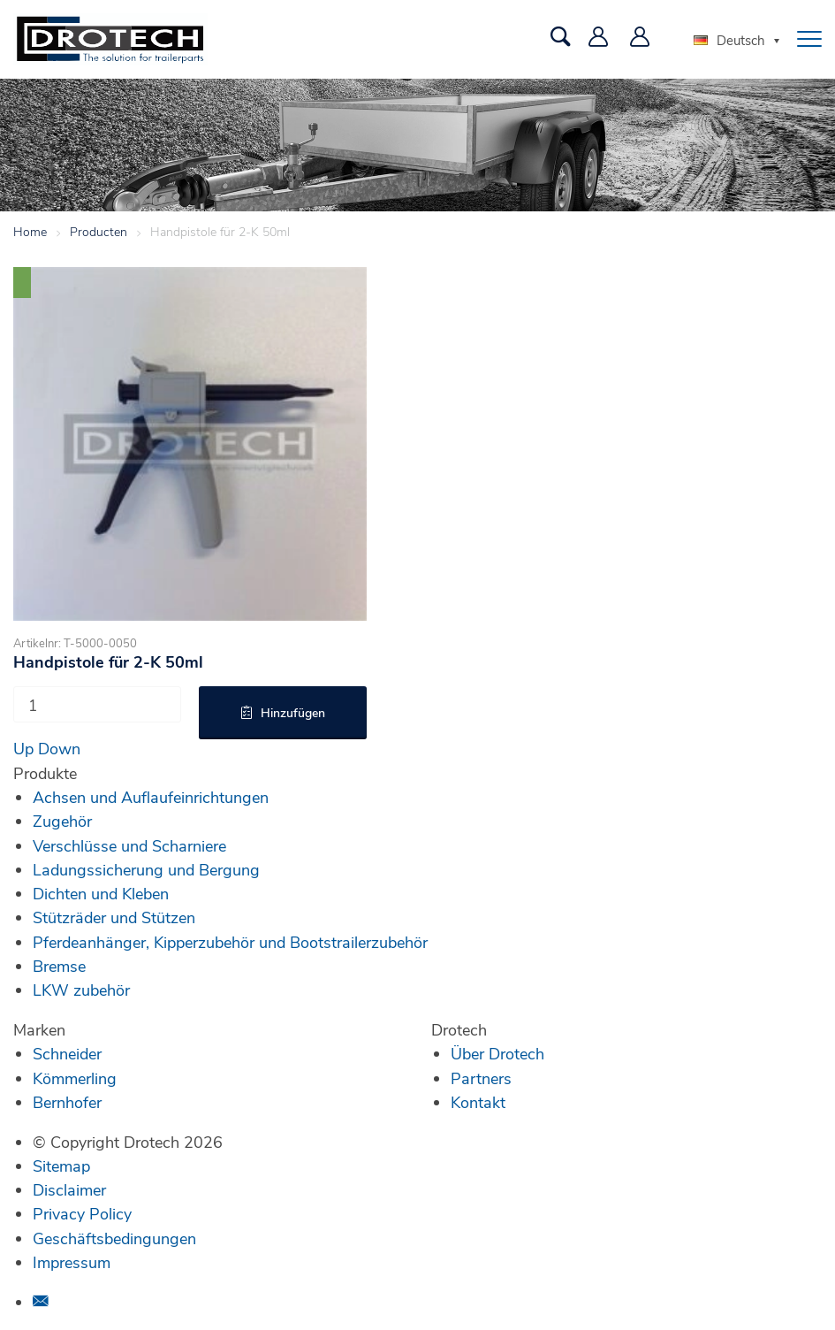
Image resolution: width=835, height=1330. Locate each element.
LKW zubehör (81, 989)
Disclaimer (69, 1189)
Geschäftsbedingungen (114, 1238)
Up (23, 748)
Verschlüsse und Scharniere (129, 845)
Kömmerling (75, 1078)
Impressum (71, 1262)
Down (59, 748)
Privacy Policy (82, 1213)
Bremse (59, 965)
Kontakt (478, 1101)
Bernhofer (67, 1101)
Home (30, 231)
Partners (481, 1078)
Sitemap (61, 1165)
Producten (98, 231)
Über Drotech (497, 1053)
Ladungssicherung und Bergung (146, 869)
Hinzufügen (293, 712)
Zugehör (62, 820)
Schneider (67, 1053)
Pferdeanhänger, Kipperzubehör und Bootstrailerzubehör (230, 941)
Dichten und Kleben (101, 893)
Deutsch (729, 40)
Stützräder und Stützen (114, 917)
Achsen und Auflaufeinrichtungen (151, 796)
